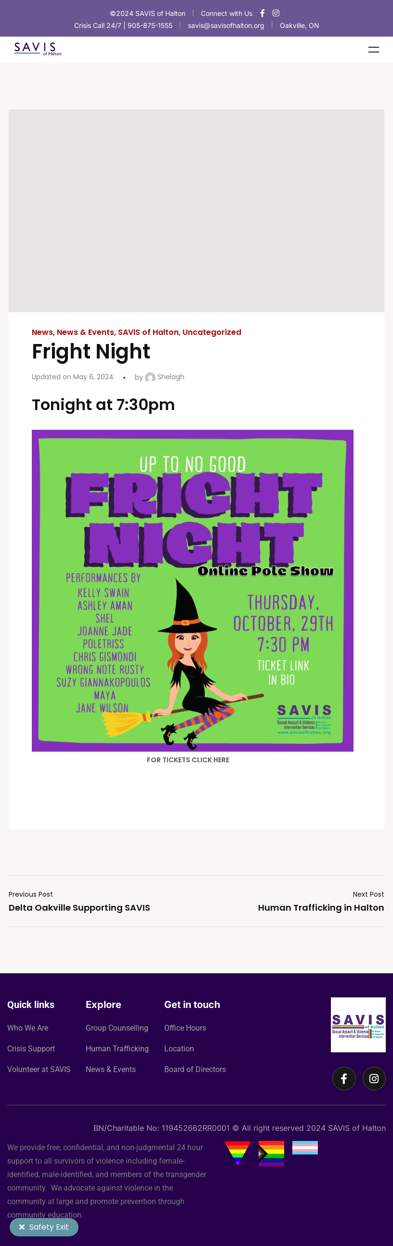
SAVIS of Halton (148, 332)
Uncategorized (212, 332)
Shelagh (164, 377)
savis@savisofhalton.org (226, 25)
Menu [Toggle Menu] (374, 50)
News (42, 332)
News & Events (85, 332)
